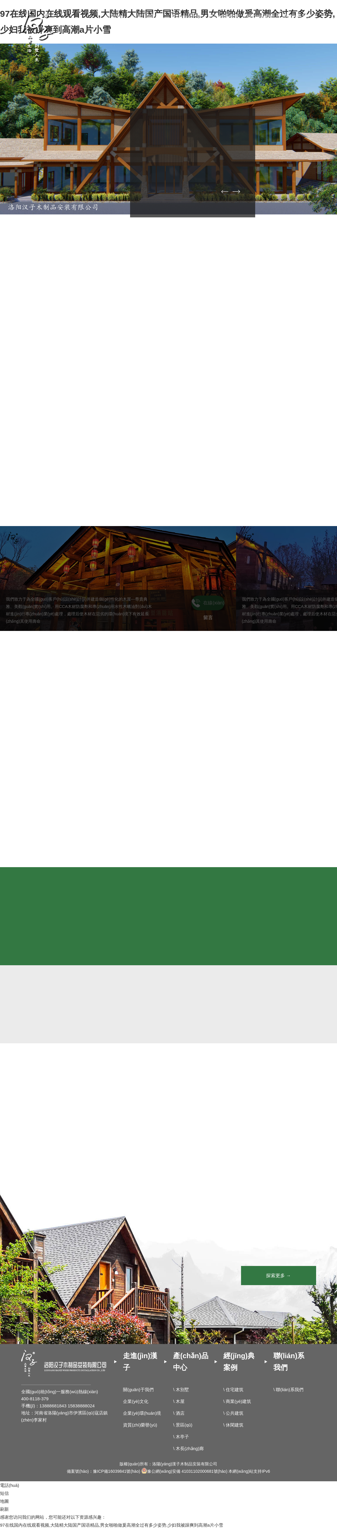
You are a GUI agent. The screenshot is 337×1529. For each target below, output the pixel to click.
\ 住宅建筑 (233, 1389)
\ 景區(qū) (182, 1424)
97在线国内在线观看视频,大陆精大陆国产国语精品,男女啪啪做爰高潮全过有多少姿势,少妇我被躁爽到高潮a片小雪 (111, 1525)
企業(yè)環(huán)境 (142, 1413)
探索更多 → (278, 1275)
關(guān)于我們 (138, 1389)
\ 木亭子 (181, 1436)
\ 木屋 (178, 1401)
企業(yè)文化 (135, 1401)
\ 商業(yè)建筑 (237, 1401)
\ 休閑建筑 (233, 1424)
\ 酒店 (178, 1413)
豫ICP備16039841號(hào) (116, 1471)
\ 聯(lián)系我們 (288, 1389)
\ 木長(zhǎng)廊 (188, 1448)
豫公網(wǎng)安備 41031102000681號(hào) (184, 1471)
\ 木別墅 (181, 1389)
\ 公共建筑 (233, 1413)
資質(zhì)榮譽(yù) (140, 1424)
